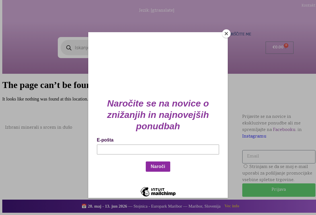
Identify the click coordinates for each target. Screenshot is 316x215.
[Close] (226, 33)
